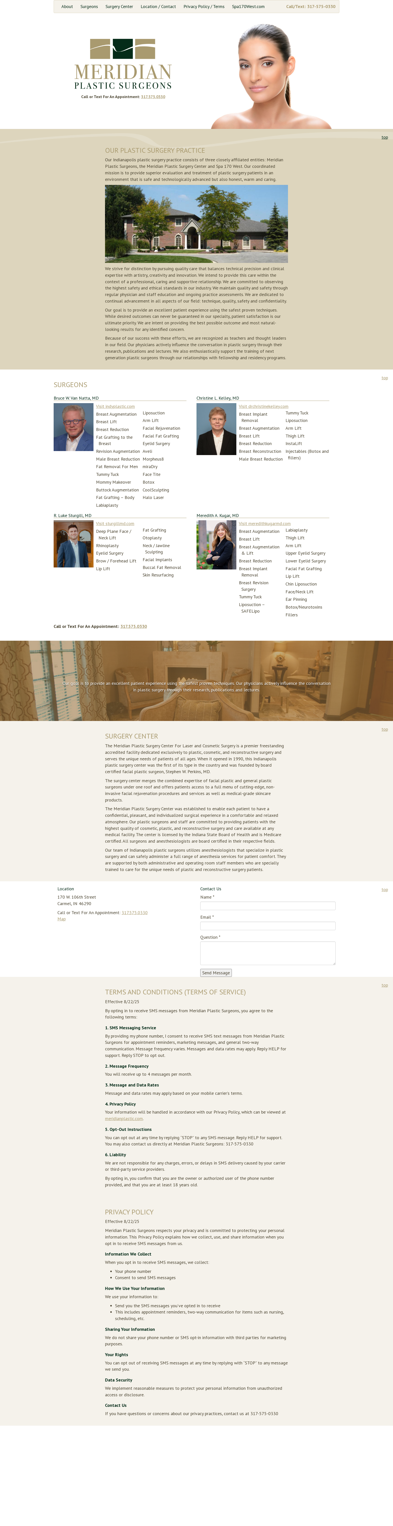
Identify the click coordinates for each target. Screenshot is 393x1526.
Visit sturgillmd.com (115, 523)
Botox (148, 482)
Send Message (216, 973)
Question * (210, 937)
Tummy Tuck (107, 474)
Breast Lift (106, 421)
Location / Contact (158, 6)
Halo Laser (153, 497)
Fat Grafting (154, 530)
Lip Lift (103, 568)
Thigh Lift (295, 436)
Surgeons (89, 6)
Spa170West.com (248, 6)
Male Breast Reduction (118, 459)
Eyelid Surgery (156, 443)
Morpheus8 (153, 459)
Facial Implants (157, 559)
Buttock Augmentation (117, 490)
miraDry (150, 466)
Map (61, 919)
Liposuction (154, 413)
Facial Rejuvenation (161, 428)
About (67, 6)
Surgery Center (119, 6)
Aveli (147, 451)
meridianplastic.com (124, 1118)
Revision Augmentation (118, 451)
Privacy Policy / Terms (204, 6)
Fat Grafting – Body (115, 497)
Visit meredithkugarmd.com (265, 523)
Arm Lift (151, 420)
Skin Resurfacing (158, 575)
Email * (207, 917)
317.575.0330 (153, 96)
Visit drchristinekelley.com (263, 406)
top (384, 137)
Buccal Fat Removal (162, 567)
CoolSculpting (156, 490)
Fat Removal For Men (117, 466)
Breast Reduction (112, 429)
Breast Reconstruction (260, 451)
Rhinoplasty (107, 545)
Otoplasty (152, 538)
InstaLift (293, 443)
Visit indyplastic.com (115, 406)
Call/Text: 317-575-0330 (310, 6)
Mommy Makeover (113, 482)
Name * (207, 897)
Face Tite (151, 474)
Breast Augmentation (116, 414)
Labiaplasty (107, 505)
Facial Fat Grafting (161, 436)
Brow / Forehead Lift (116, 561)
